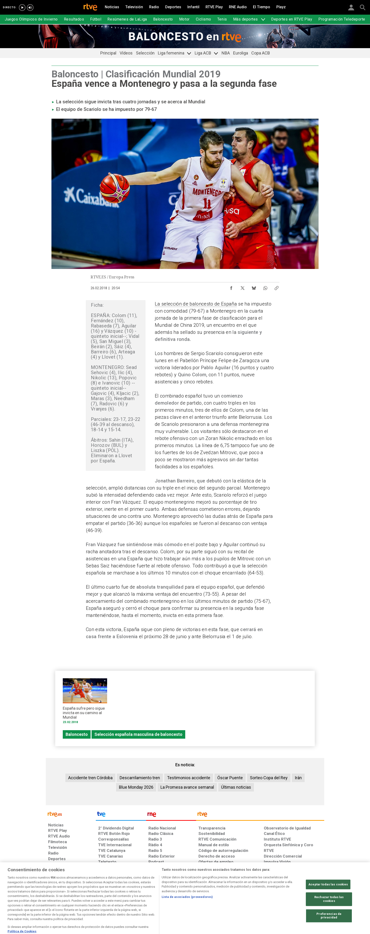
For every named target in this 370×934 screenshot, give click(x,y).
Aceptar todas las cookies (328, 898)
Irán (298, 777)
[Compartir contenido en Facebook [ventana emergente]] (231, 286)
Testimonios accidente (188, 777)
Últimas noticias (236, 787)
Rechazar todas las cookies (329, 912)
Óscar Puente (230, 777)
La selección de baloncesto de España (196, 304)
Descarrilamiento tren (140, 777)
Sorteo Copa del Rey (269, 777)
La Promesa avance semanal (187, 787)
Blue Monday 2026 (136, 787)
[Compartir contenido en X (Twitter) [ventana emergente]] (242, 286)
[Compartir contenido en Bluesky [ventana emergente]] (254, 286)
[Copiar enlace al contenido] (276, 286)
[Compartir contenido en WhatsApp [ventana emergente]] (265, 286)
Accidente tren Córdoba (90, 777)
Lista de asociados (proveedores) (187, 910)
